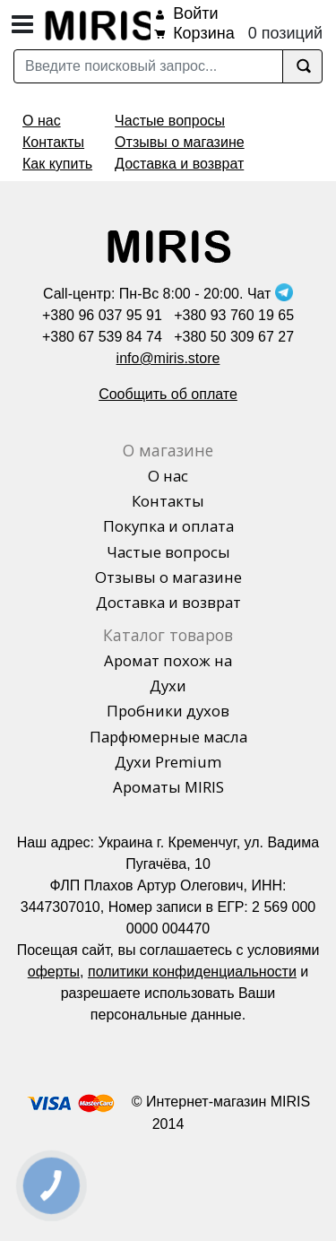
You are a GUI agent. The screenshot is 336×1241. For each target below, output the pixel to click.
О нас (41, 120)
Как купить (57, 163)
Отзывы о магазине (180, 142)
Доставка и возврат (179, 163)
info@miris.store (168, 358)
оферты (54, 971)
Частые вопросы (170, 120)
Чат (270, 293)
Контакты (53, 142)
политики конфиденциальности (192, 971)
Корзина (204, 33)
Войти (195, 13)
